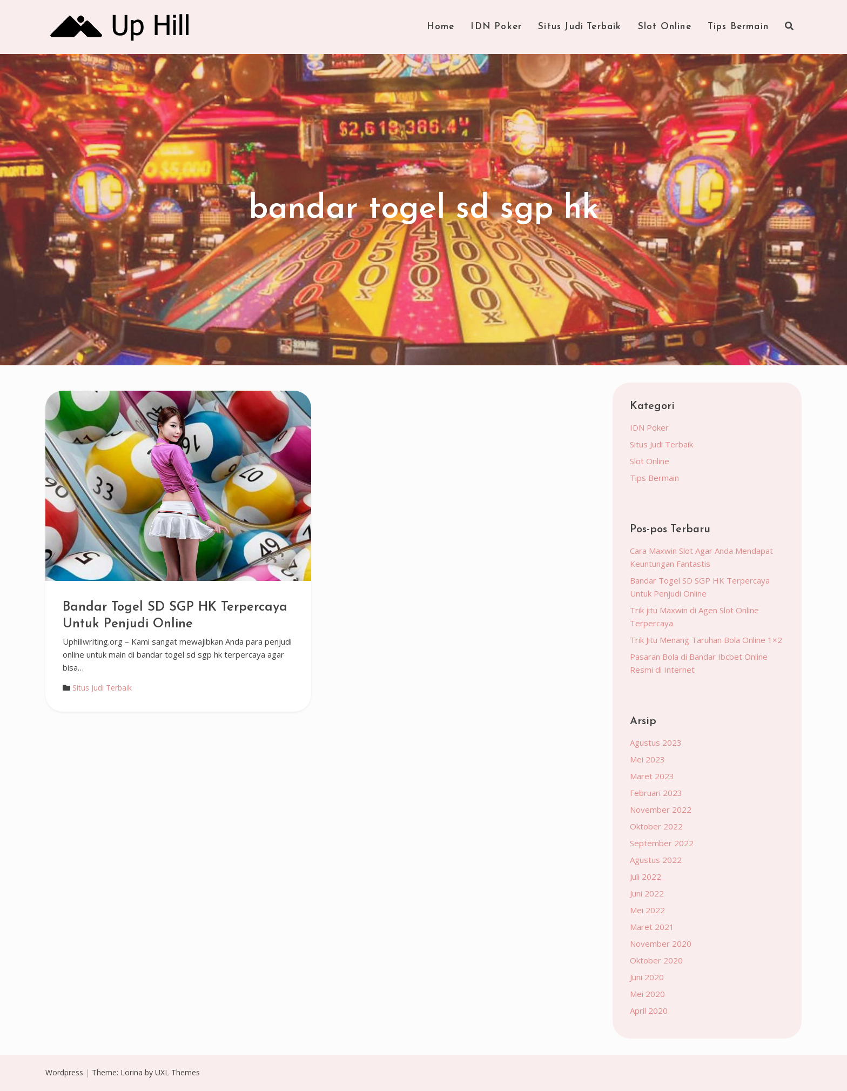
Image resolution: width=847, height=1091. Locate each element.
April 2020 (649, 1010)
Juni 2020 (647, 977)
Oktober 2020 (656, 960)
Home (441, 26)
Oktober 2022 (656, 826)
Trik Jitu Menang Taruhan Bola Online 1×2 (706, 639)
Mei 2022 (647, 910)
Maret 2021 (652, 926)
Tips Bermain (738, 26)
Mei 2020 (647, 993)
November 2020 (660, 943)
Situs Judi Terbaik (579, 26)
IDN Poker (496, 26)
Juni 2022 (647, 893)
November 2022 (660, 809)
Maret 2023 (652, 776)
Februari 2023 (656, 792)
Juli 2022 (645, 876)
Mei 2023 (647, 759)
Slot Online (664, 26)
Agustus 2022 (656, 859)
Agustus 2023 (656, 742)
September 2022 (662, 843)
